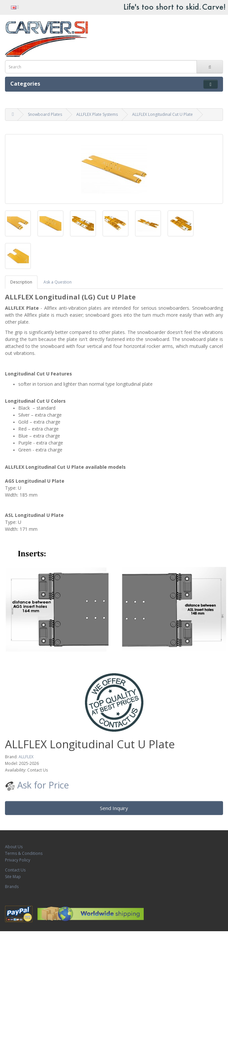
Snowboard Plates (45, 114)
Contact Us (15, 870)
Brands (12, 886)
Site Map (13, 876)
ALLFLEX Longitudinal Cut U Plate (162, 114)
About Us (14, 847)
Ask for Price (37, 785)
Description (21, 282)
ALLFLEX (26, 757)
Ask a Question (57, 282)
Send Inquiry (114, 808)
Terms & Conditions (23, 853)
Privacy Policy (17, 860)
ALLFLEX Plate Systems (97, 114)
